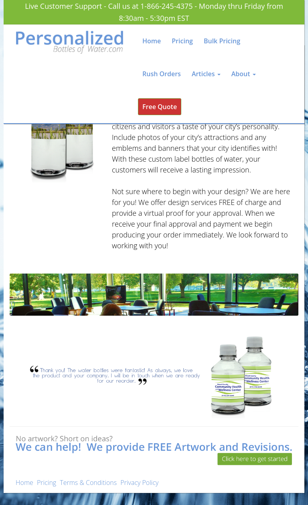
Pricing (182, 41)
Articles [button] (206, 73)
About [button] (243, 73)
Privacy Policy (139, 482)
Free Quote (159, 106)
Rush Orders (161, 73)
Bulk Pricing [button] (222, 41)
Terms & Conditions (88, 482)
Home (151, 41)
